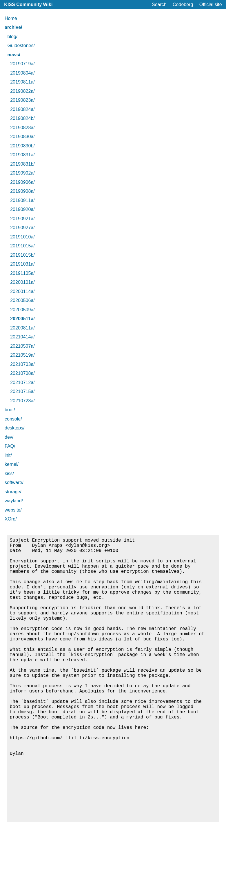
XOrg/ (11, 518)
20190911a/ (22, 200)
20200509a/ (22, 309)
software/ (14, 482)
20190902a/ (22, 173)
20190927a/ (22, 227)
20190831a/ (22, 154)
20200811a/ (22, 327)
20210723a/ (22, 400)
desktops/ (14, 427)
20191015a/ (22, 245)
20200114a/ (22, 291)
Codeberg (183, 4)
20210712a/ (22, 382)
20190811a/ (22, 81)
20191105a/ (22, 273)
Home (11, 18)
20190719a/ (22, 63)
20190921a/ (22, 218)
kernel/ (12, 464)
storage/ (13, 491)
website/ (13, 509)
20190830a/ (22, 136)
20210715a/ (22, 391)
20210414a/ (22, 336)
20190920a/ (22, 209)
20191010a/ (22, 236)
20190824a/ (22, 109)
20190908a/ (22, 191)
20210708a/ (22, 373)
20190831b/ (22, 164)
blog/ (13, 36)
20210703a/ (22, 364)
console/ (13, 418)
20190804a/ (22, 73)
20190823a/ (22, 100)
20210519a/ (22, 355)
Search (159, 4)
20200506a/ (22, 300)
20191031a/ (22, 264)
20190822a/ (22, 91)
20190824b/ (22, 118)
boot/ (10, 409)
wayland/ (14, 500)
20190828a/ (22, 127)
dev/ (9, 437)
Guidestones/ (21, 45)
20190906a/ (22, 182)
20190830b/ (22, 145)
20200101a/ (22, 282)
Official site (210, 4)
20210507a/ (22, 346)
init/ (8, 455)
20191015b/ (22, 255)
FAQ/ (10, 446)
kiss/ (9, 473)
